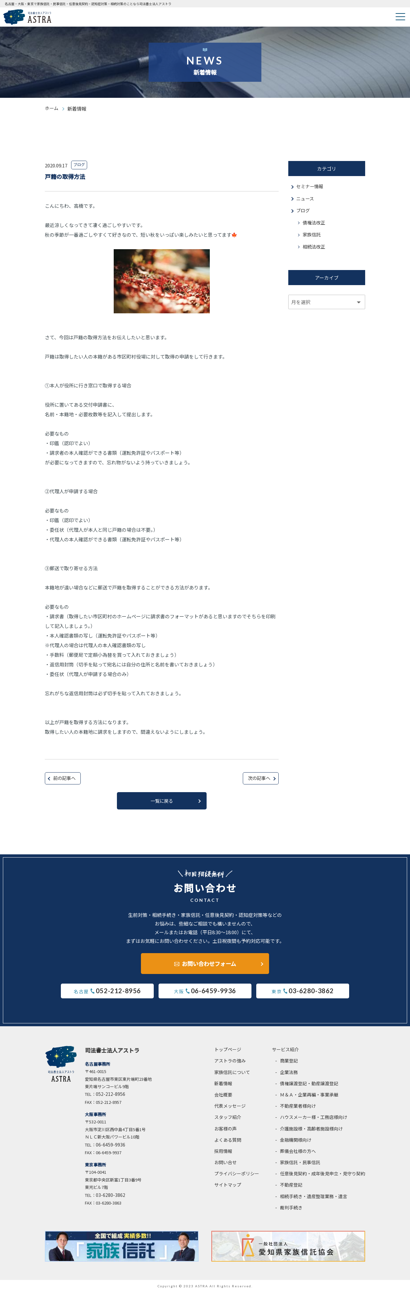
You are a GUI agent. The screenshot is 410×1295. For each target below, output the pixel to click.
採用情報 (223, 1153)
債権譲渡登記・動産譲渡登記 (309, 1086)
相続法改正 (315, 249)
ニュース (305, 199)
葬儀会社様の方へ (298, 1153)
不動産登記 (291, 1187)
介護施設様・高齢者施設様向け (311, 1131)
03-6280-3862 (110, 1197)
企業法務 (289, 1074)
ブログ (303, 211)
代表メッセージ (230, 1108)
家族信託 (312, 236)
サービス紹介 (285, 1052)
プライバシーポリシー (236, 1176)
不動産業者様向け (298, 1108)
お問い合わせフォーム (209, 964)
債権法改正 (315, 224)
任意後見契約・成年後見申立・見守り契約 (322, 1176)
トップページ (227, 1052)
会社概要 (223, 1097)
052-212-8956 (110, 1097)
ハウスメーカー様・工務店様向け (313, 1120)
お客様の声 (225, 1131)
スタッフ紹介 (227, 1120)
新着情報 (223, 1086)
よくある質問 (227, 1142)
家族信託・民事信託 (300, 1165)
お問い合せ (225, 1165)
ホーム (52, 108)
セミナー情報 (310, 186)
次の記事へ (258, 778)
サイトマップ (227, 1187)
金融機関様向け (295, 1142)
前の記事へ (65, 778)
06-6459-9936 (110, 1147)
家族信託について (232, 1074)
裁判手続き (291, 1210)
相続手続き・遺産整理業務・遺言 (313, 1199)
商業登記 (289, 1063)
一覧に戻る (162, 802)
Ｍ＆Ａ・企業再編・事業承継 (309, 1097)
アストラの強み (230, 1063)
